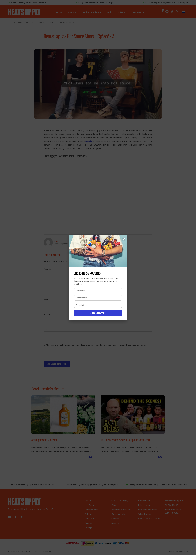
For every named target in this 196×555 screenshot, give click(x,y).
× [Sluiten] (124, 239)
